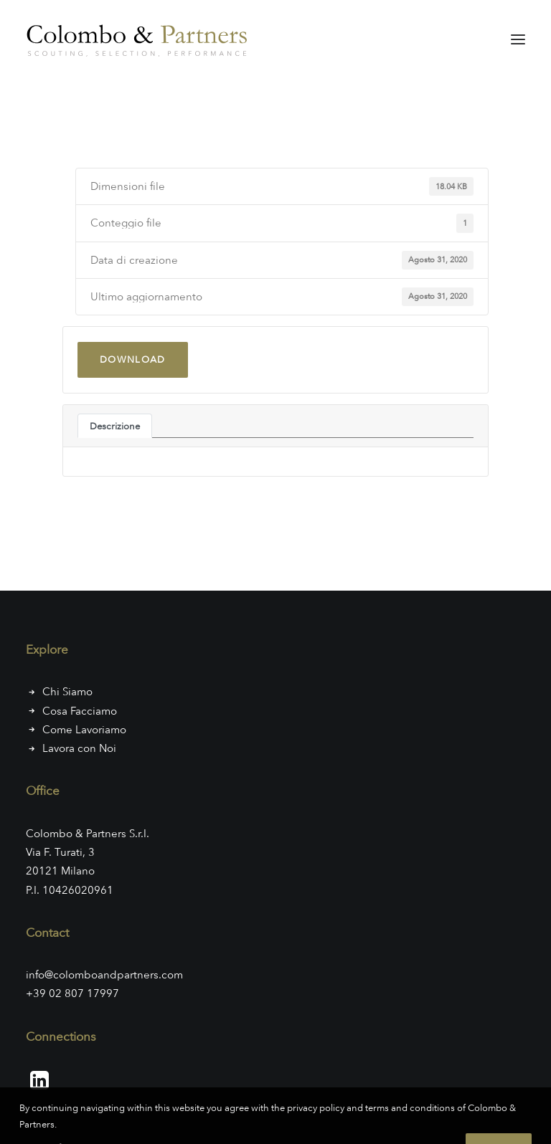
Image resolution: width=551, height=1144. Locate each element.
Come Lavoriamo (84, 729)
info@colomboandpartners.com (104, 974)
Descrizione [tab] (115, 426)
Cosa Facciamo (79, 711)
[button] (518, 39)
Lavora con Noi (79, 748)
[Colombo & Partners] (140, 39)
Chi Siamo (67, 691)
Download (133, 359)
